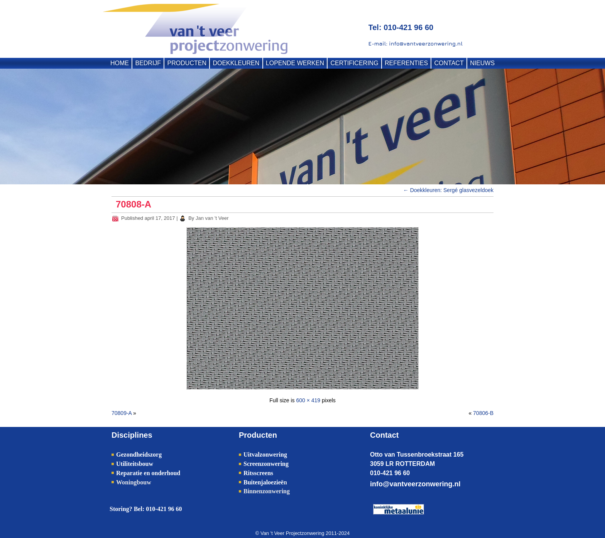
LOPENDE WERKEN (295, 63)
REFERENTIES (406, 63)
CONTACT (449, 63)
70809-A (122, 413)
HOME (119, 63)
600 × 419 (308, 400)
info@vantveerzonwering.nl (415, 484)
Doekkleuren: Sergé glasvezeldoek (448, 190)
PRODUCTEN (186, 63)
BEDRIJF (148, 63)
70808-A (133, 204)
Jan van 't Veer (212, 218)
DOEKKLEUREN (236, 63)
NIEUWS (482, 63)
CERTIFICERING (354, 63)
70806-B (483, 413)
